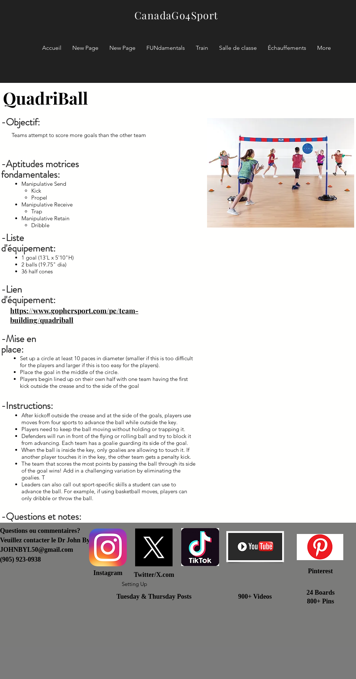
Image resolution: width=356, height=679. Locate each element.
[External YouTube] (280, 432)
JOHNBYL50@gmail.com (36, 549)
